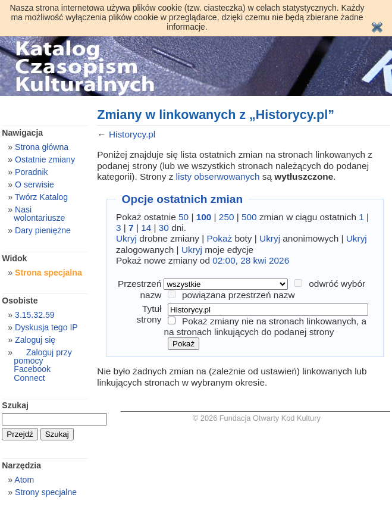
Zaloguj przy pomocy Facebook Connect (42, 365)
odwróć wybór (337, 284)
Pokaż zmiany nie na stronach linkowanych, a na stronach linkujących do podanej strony (265, 326)
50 (183, 217)
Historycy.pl (132, 134)
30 (164, 228)
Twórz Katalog (41, 197)
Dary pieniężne (43, 230)
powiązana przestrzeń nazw (238, 295)
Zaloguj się (35, 340)
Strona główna (41, 147)
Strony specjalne (46, 492)
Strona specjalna (48, 272)
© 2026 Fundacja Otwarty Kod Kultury (257, 418)
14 (146, 228)
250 (226, 217)
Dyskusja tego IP (46, 327)
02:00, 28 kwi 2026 (250, 260)
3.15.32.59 (35, 315)
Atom (24, 479)
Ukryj (126, 238)
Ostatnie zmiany (45, 159)
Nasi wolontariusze (39, 214)
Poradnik (31, 172)
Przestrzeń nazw (139, 289)
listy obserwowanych (218, 176)
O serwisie (34, 184)
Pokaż (220, 238)
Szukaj (15, 405)
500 (249, 217)
